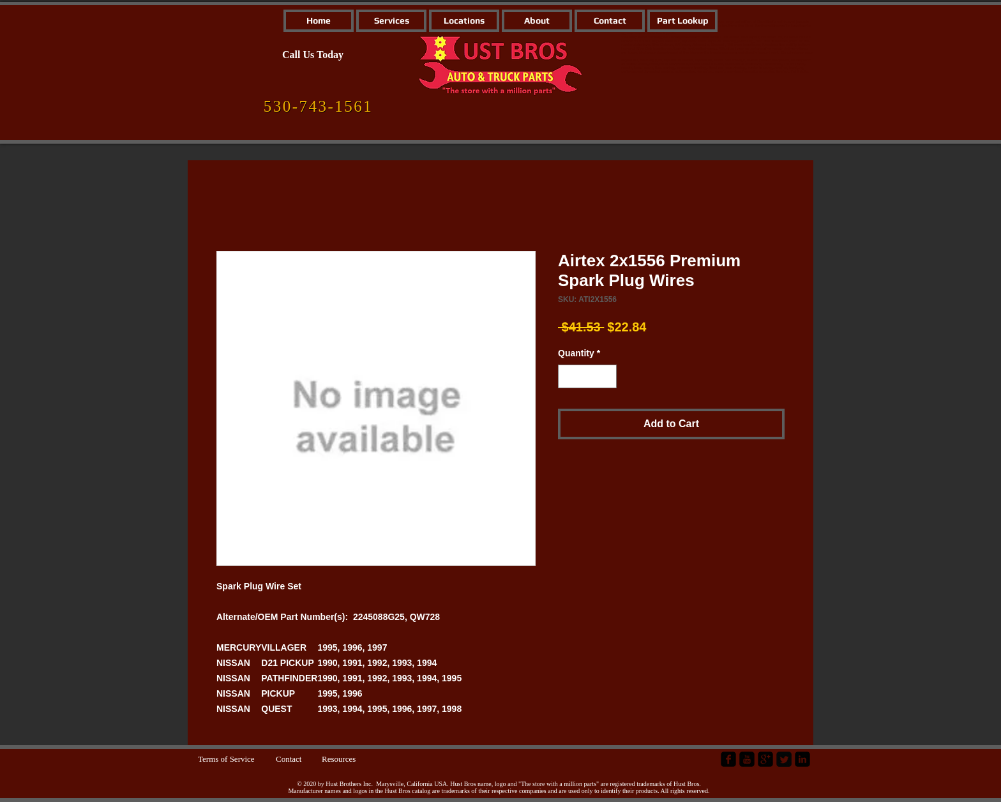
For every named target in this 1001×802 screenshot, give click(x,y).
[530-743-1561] (318, 106)
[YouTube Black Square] (747, 759)
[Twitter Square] (784, 759)
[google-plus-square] (765, 759)
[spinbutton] (587, 376)
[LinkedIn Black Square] (802, 759)
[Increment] (607, 376)
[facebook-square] (728, 759)
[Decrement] (568, 376)
